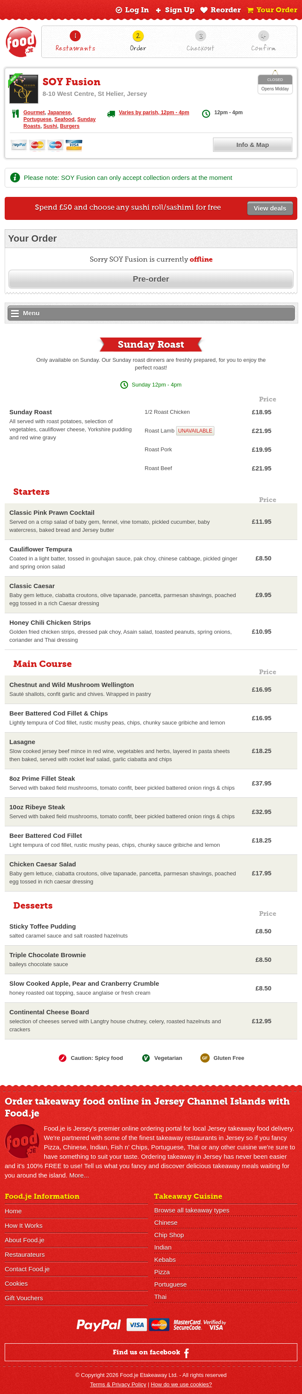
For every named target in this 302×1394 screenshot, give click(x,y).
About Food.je (24, 1240)
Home (13, 1211)
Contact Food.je (27, 1269)
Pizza (162, 1272)
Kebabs (165, 1259)
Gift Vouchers (24, 1298)
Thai (160, 1296)
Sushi (50, 126)
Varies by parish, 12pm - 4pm (154, 112)
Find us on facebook (152, 1353)
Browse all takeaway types (191, 1210)
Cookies (16, 1283)
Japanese (59, 112)
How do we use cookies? (181, 1384)
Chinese (165, 1222)
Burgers (70, 126)
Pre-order (151, 278)
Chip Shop (169, 1234)
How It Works (24, 1225)
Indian (162, 1247)
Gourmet (34, 112)
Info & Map (252, 144)
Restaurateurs (25, 1254)
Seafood (64, 119)
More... (79, 1175)
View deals (270, 208)
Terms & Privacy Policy (118, 1384)
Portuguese (37, 119)
